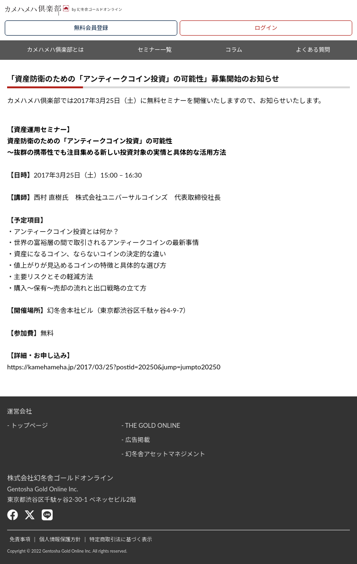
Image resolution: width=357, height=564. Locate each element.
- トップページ (27, 425)
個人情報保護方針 (60, 539)
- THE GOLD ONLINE (150, 425)
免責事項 (19, 539)
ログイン (266, 27)
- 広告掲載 (135, 439)
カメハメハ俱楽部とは (55, 49)
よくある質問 (313, 49)
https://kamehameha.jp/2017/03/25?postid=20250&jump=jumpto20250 (113, 367)
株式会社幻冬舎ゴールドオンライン (60, 478)
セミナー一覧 (154, 49)
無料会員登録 (91, 27)
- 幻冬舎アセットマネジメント (163, 454)
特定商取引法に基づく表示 (121, 539)
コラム (233, 49)
